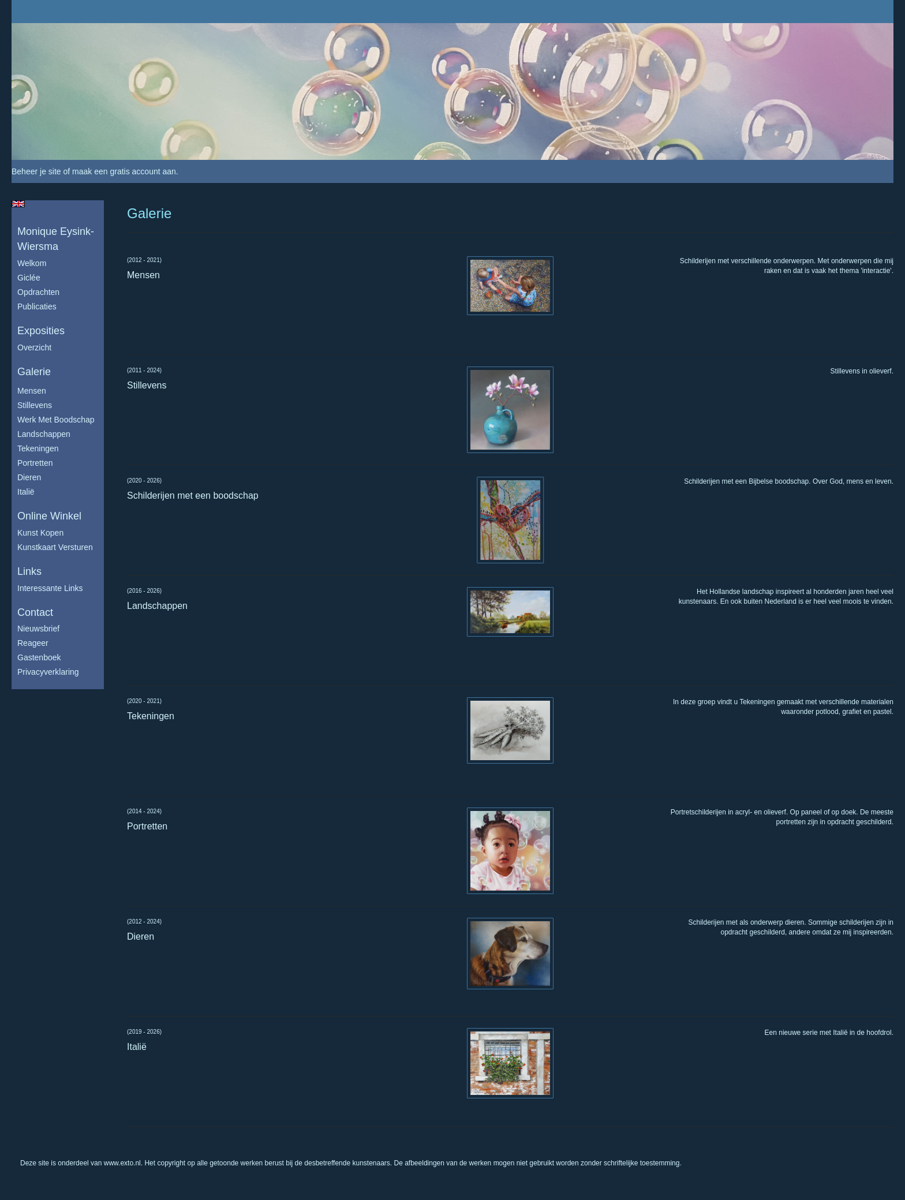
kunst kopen (40, 532)
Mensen (31, 390)
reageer (32, 643)
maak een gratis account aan (124, 171)
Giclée (28, 277)
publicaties (37, 306)
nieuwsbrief (38, 628)
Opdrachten (38, 292)
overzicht (34, 347)
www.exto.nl (122, 1163)
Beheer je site (36, 171)
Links (29, 571)
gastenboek (39, 657)
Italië (26, 491)
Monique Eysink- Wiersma (55, 239)
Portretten (35, 463)
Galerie (34, 371)
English (18, 203)
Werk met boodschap (56, 419)
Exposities (41, 331)
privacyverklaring (48, 671)
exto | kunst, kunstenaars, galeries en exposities (44, 11)
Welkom (31, 263)
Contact (35, 612)
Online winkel (49, 516)
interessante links (50, 588)
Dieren (29, 477)
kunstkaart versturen (55, 547)
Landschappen (43, 434)
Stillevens (34, 405)
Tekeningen (38, 448)
